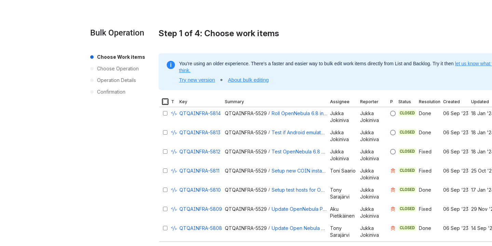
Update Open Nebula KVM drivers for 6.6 (318, 228)
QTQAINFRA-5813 (199, 132)
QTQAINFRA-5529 (246, 113)
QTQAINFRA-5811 (199, 171)
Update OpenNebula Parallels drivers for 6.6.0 (324, 209)
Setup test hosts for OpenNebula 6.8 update (322, 190)
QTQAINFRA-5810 (200, 190)
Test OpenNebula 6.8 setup (303, 151)
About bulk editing (248, 80)
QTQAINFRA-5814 (200, 113)
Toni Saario (343, 171)
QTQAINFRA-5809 (200, 209)
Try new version (197, 80)
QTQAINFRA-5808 (200, 228)
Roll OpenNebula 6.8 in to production (313, 113)
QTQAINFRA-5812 (199, 151)
